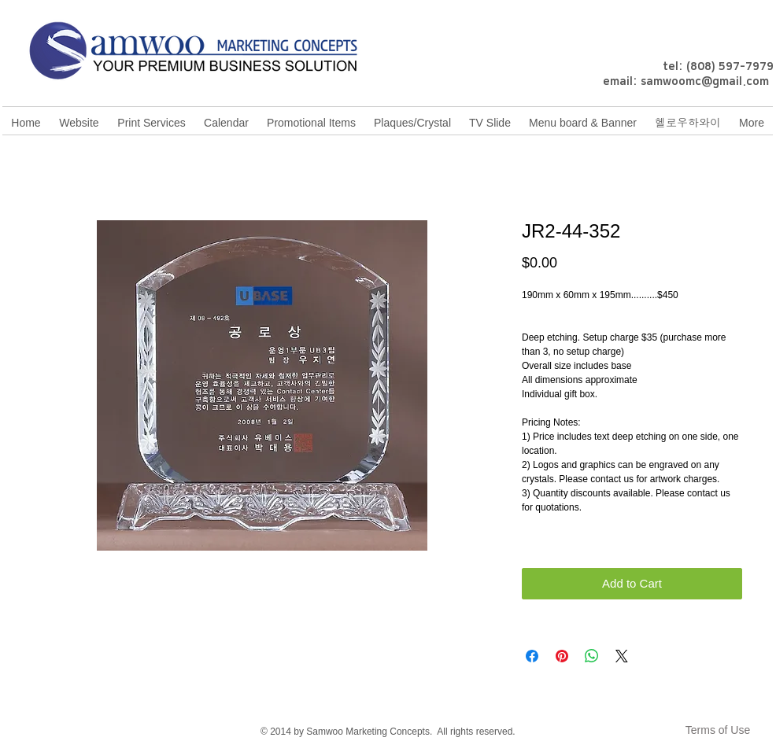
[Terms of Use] (717, 730)
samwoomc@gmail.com (705, 82)
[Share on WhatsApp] (591, 656)
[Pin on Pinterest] (561, 656)
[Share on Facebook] (532, 656)
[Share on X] (621, 656)
